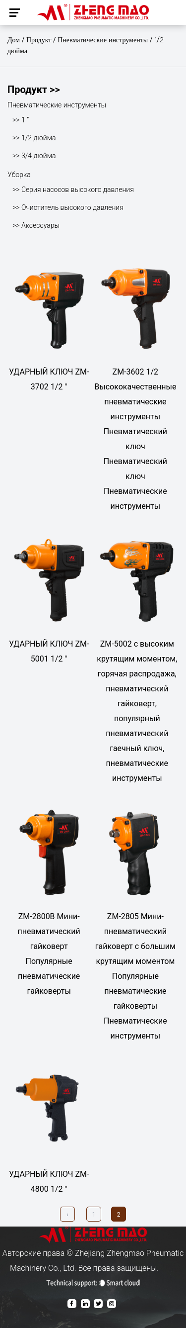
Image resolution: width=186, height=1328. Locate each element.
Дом (13, 40)
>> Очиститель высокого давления (68, 207)
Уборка (19, 175)
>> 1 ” (20, 120)
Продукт (39, 40)
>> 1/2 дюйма (34, 138)
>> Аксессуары (36, 225)
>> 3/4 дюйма (34, 156)
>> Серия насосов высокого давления (73, 189)
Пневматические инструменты (103, 40)
